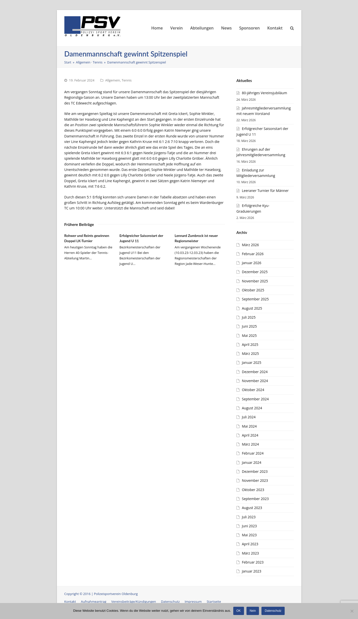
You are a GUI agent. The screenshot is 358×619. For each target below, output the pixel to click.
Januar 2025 (251, 362)
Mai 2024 (249, 426)
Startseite (214, 601)
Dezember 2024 (255, 371)
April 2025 (250, 344)
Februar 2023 (253, 562)
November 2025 (255, 281)
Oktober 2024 (253, 389)
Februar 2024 (253, 453)
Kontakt (70, 601)
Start (67, 62)
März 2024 (250, 444)
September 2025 (255, 299)
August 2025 (252, 308)
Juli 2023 (249, 517)
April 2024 (250, 435)
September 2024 (255, 399)
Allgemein (112, 80)
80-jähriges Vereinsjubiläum (264, 92)
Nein (253, 611)
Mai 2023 (249, 535)
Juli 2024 (249, 417)
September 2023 (255, 498)
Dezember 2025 (255, 271)
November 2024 (255, 380)
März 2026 (250, 244)
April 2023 (250, 544)
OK (239, 611)
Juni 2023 (249, 526)
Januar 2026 (251, 262)
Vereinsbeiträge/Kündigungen (133, 601)
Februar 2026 (253, 253)
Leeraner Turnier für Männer (265, 190)
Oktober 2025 (253, 290)
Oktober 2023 (253, 489)
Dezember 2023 (255, 471)
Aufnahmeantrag (93, 601)
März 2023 (250, 553)
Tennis (127, 80)
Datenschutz (170, 601)
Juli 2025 (249, 317)
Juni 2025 (249, 326)
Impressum (193, 601)
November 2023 (255, 480)
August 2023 (252, 507)
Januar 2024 (251, 462)
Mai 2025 (249, 335)
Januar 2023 (251, 571)
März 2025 (250, 353)
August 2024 (252, 408)
